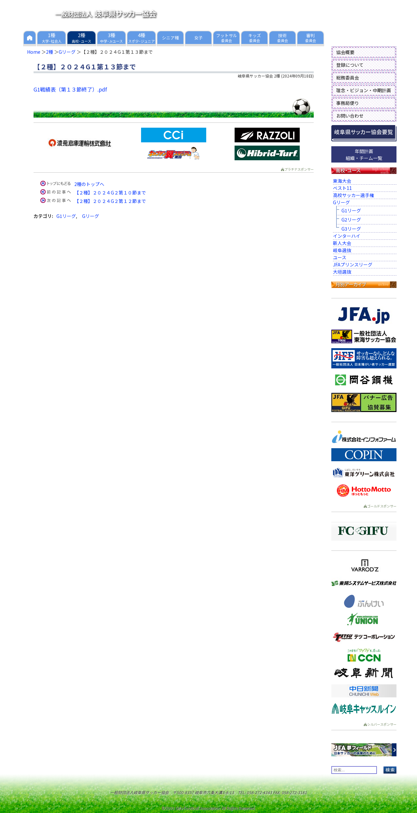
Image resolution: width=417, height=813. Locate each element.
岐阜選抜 (342, 250)
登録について (350, 65)
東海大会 (342, 181)
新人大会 (342, 243)
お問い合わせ (350, 115)
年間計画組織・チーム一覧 (364, 154)
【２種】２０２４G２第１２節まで (110, 201)
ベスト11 (342, 188)
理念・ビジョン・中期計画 (363, 90)
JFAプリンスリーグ (352, 264)
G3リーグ (351, 228)
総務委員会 (347, 77)
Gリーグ (67, 52)
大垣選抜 (342, 271)
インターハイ (346, 236)
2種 (49, 52)
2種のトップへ (89, 184)
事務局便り (347, 103)
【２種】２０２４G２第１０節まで (110, 192)
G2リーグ (351, 219)
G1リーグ (66, 216)
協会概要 (345, 52)
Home (33, 52)
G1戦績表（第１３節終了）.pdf (70, 89)
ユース (339, 257)
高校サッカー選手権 (353, 195)
